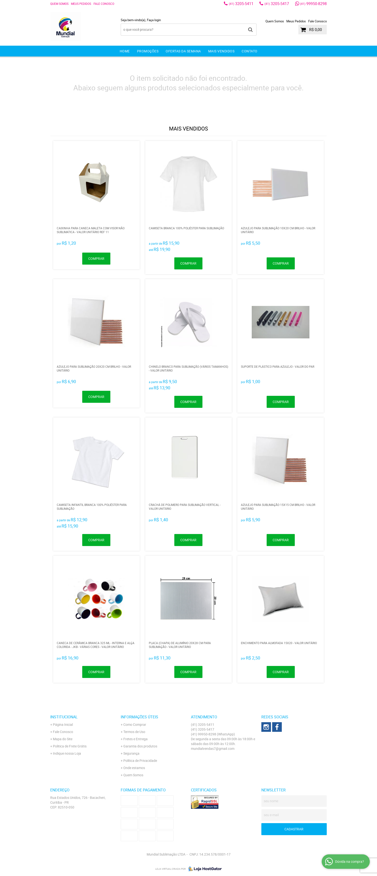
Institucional (64, 717)
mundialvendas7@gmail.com (212, 748)
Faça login (154, 20)
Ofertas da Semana (183, 51)
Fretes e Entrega (135, 739)
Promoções (148, 51)
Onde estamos (134, 767)
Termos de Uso (134, 731)
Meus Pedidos (81, 4)
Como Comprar (134, 724)
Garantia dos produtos (140, 746)
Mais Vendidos (221, 51)
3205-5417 (276, 3)
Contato (250, 51)
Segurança (131, 753)
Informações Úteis (139, 717)
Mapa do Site (62, 739)
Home (125, 51)
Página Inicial (63, 724)
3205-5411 (241, 3)
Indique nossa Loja (67, 753)
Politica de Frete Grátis (70, 746)
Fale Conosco (104, 4)
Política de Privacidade (140, 760)
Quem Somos (59, 4)
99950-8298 (313, 3)
